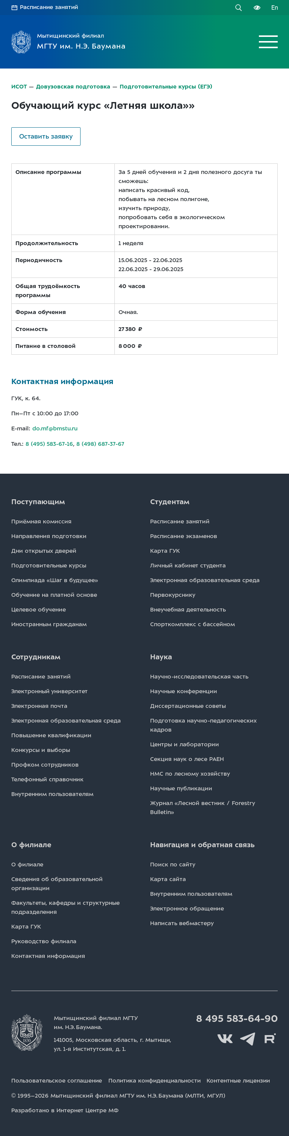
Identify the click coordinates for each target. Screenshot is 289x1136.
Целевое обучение (38, 608)
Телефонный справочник (47, 778)
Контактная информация (48, 955)
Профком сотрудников (45, 764)
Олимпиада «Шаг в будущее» (54, 579)
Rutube (270, 1038)
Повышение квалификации (51, 734)
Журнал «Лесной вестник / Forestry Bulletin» (202, 806)
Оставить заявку (46, 136)
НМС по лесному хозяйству (190, 773)
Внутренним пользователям (52, 793)
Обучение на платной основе (54, 594)
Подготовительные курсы (48, 564)
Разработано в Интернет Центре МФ (65, 1109)
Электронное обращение (187, 907)
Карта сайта (168, 878)
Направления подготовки (49, 535)
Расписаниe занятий (180, 520)
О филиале (27, 863)
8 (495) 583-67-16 (49, 443)
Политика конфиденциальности (156, 1080)
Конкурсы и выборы (40, 749)
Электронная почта (39, 705)
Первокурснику (172, 594)
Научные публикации (181, 787)
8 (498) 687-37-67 (101, 443)
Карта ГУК (165, 550)
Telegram (247, 1038)
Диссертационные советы (188, 705)
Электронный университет (49, 690)
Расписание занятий (49, 8)
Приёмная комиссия (41, 520)
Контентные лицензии (242, 1080)
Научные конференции (183, 690)
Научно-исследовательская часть (199, 675)
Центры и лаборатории (184, 743)
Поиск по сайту (172, 863)
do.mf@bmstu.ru (55, 428)
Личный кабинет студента (188, 564)
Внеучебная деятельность (188, 608)
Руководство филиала (43, 940)
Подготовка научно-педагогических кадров (203, 724)
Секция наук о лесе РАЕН (187, 758)
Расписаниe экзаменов (183, 535)
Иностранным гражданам (49, 623)
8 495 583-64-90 (236, 1017)
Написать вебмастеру (182, 922)
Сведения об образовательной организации (57, 882)
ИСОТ (19, 87)
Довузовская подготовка (73, 87)
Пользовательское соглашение (56, 1080)
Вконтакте (225, 1038)
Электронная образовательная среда (205, 579)
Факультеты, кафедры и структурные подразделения (65, 906)
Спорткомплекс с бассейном (192, 623)
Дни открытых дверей (43, 550)
